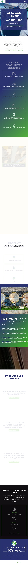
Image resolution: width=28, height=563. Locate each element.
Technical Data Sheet (14, 363)
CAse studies (14, 23)
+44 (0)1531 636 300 (18, 2)
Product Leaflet (14, 367)
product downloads (14, 26)
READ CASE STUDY (14, 392)
